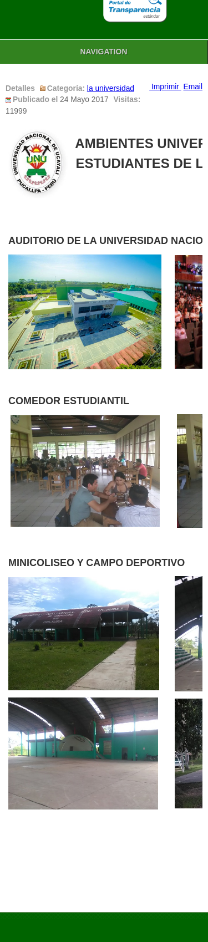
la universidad (110, 88)
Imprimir (165, 87)
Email (193, 87)
